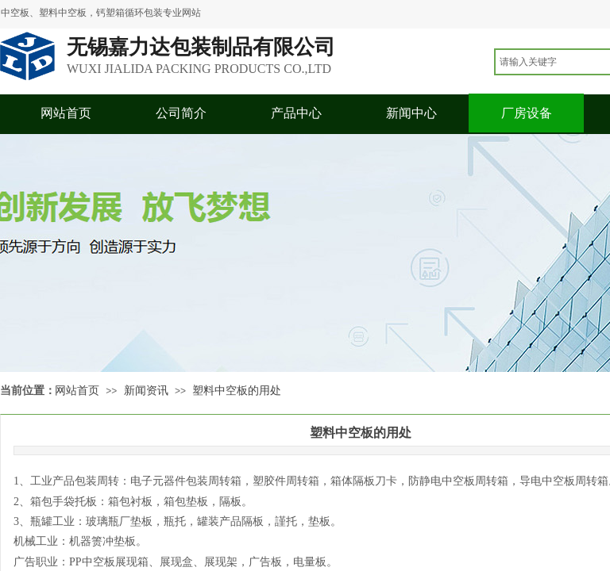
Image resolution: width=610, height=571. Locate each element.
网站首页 (66, 113)
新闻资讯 (146, 391)
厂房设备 (526, 113)
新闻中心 (411, 113)
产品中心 (296, 113)
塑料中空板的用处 (236, 391)
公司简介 (181, 113)
